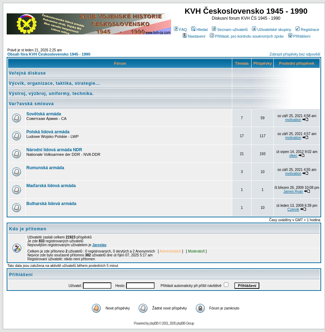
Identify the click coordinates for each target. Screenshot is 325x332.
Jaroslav (99, 245)
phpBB (153, 323)
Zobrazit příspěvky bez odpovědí (294, 54)
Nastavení (194, 36)
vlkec (293, 156)
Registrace (307, 29)
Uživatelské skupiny (271, 29)
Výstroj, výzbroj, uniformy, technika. (51, 93)
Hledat (199, 29)
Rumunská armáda (45, 167)
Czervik (293, 209)
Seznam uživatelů (230, 29)
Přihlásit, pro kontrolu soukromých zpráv (247, 36)
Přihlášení (299, 36)
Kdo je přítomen (27, 228)
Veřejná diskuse (27, 73)
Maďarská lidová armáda (51, 185)
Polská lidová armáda (48, 131)
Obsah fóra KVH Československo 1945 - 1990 (48, 54)
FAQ (180, 29)
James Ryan (293, 191)
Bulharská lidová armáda (51, 203)
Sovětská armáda (43, 113)
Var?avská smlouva (31, 103)
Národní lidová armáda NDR (54, 149)
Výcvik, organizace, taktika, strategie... (54, 83)
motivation (293, 120)
